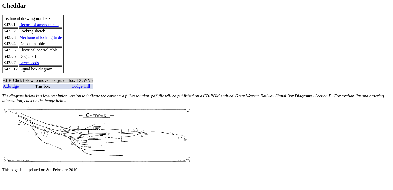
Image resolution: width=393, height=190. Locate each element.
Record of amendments (38, 24)
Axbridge (11, 86)
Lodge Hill (81, 86)
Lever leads (29, 62)
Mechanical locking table (40, 37)
